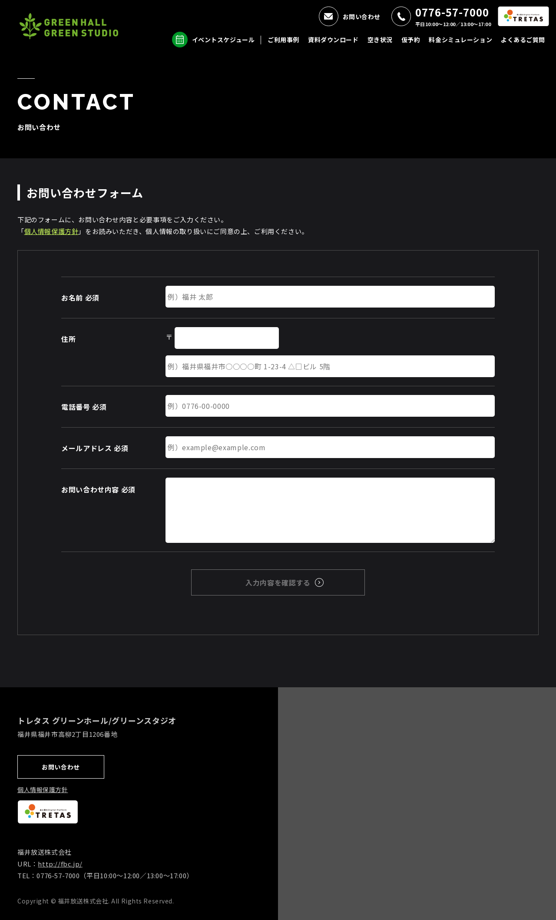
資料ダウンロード (333, 39)
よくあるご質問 (523, 39)
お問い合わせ (362, 16)
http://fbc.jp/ (60, 863)
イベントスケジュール (223, 39)
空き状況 (380, 39)
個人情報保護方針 (51, 231)
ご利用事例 (283, 39)
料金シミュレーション (460, 39)
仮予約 (410, 39)
